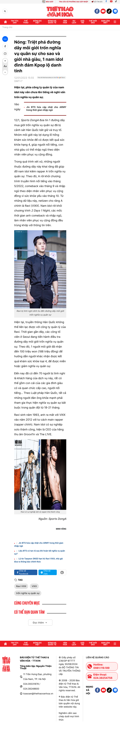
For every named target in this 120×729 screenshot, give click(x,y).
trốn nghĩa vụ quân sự (27, 593)
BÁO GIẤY (49, 2)
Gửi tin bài (96, 2)
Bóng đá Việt (37, 22)
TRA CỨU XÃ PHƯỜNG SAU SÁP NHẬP (73, 2)
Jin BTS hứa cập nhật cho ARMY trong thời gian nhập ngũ (46, 108)
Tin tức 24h (14, 22)
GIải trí (82, 22)
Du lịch (74, 22)
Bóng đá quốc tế (52, 22)
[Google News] (51, 80)
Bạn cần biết (105, 22)
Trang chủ (7, 27)
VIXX (34, 586)
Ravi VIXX (21, 586)
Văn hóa (65, 22)
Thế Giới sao (93, 22)
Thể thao (25, 22)
